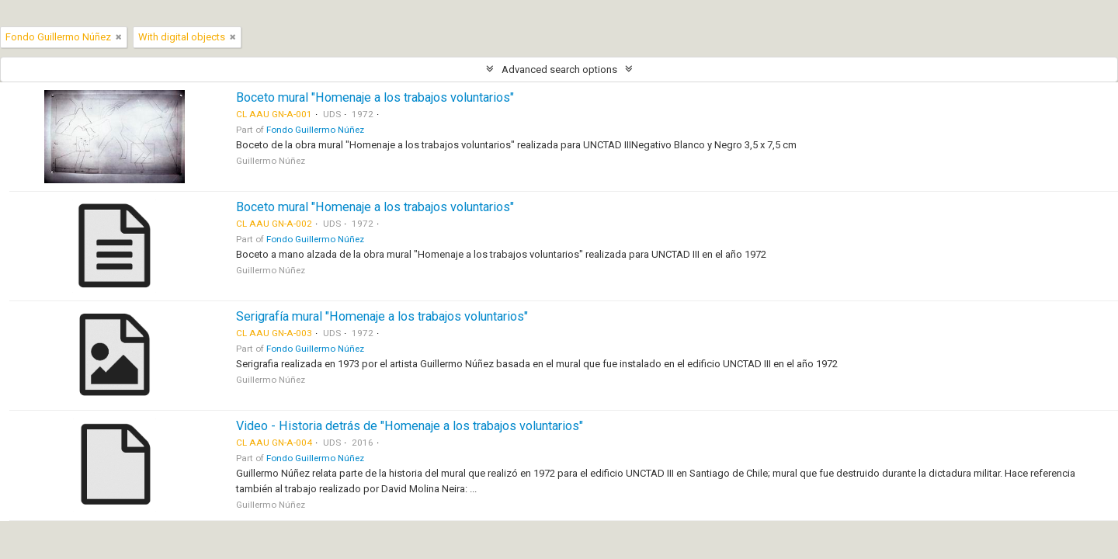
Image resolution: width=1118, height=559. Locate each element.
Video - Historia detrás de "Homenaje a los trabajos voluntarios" (409, 425)
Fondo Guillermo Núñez (315, 129)
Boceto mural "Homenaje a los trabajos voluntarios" (375, 97)
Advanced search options (559, 69)
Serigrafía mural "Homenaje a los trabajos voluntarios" (382, 316)
